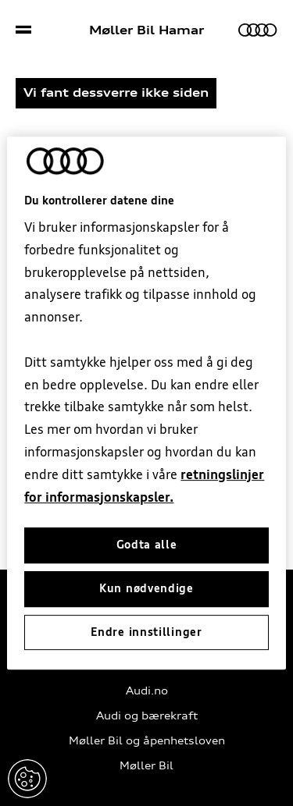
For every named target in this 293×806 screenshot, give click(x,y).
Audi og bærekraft (147, 716)
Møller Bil (146, 766)
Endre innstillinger (27, 778)
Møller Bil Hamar (146, 30)
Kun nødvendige (146, 588)
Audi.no (147, 691)
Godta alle (146, 545)
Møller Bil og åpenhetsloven (147, 741)
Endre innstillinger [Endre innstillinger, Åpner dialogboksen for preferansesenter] (146, 632)
